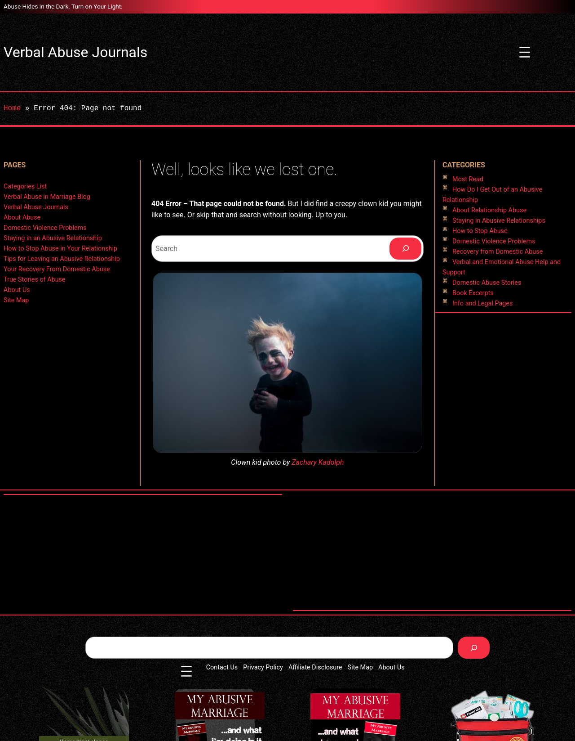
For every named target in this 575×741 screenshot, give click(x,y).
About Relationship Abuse (489, 210)
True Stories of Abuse (35, 279)
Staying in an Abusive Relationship (53, 238)
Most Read (467, 179)
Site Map (16, 300)
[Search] (405, 249)
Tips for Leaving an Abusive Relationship (62, 259)
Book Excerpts (473, 293)
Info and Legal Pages (482, 303)
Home (12, 108)
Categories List (25, 186)
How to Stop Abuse (480, 231)
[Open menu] (525, 52)
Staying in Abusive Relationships (498, 221)
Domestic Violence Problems (45, 228)
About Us (17, 290)
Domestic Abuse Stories (486, 283)
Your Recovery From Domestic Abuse (57, 269)
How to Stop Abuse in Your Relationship (60, 248)
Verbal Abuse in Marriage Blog (47, 197)
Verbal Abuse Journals (75, 52)
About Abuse (22, 217)
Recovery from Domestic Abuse (497, 252)
